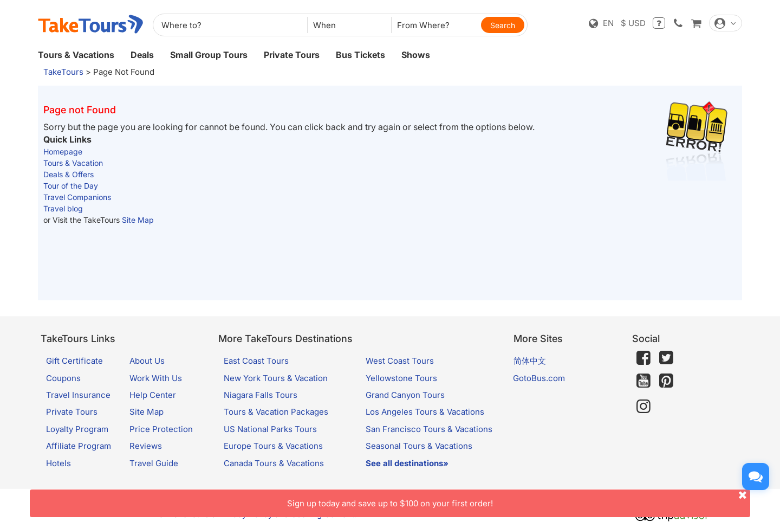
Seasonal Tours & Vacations (419, 446)
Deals (142, 54)
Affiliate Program (78, 446)
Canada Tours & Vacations (274, 463)
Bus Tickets (360, 54)
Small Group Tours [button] (209, 54)
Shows (415, 54)
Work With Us (155, 378)
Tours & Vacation (73, 163)
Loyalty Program (77, 429)
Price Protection (161, 429)
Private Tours (292, 54)
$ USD (633, 23)
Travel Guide (153, 463)
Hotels (58, 463)
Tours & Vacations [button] (76, 54)
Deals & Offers (68, 174)
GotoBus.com (539, 378)
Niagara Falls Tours (260, 395)
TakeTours (63, 72)
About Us (147, 361)
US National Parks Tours (270, 429)
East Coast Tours (256, 361)
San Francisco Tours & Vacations (429, 429)
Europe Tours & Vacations (273, 446)
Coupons (63, 378)
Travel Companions (77, 197)
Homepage (62, 151)
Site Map (138, 219)
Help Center (152, 395)
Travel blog (63, 208)
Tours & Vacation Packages (276, 412)
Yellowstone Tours (401, 378)
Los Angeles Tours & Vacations (425, 412)
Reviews (145, 446)
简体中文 (530, 361)
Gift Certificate (74, 361)
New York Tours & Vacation (276, 378)
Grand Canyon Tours (405, 395)
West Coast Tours (400, 361)
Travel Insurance (78, 395)
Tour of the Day (70, 185)
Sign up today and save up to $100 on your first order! (518, 499)
